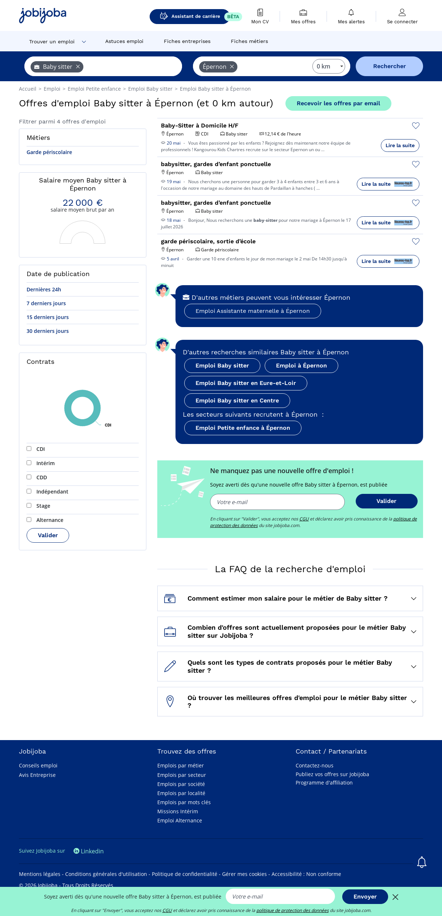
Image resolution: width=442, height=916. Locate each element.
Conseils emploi (38, 765)
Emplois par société (181, 784)
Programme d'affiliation (324, 782)
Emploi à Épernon (301, 365)
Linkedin (89, 851)
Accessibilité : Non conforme (306, 873)
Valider (48, 535)
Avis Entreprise (37, 774)
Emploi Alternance (179, 820)
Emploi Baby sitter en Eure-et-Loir (246, 383)
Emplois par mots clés (184, 802)
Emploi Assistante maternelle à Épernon (253, 310)
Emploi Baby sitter (222, 365)
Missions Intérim (177, 811)
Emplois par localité (181, 793)
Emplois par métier (180, 765)
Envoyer (365, 896)
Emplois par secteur (181, 774)
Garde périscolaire (49, 152)
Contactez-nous (315, 765)
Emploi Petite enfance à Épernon (243, 427)
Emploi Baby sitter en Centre (237, 400)
